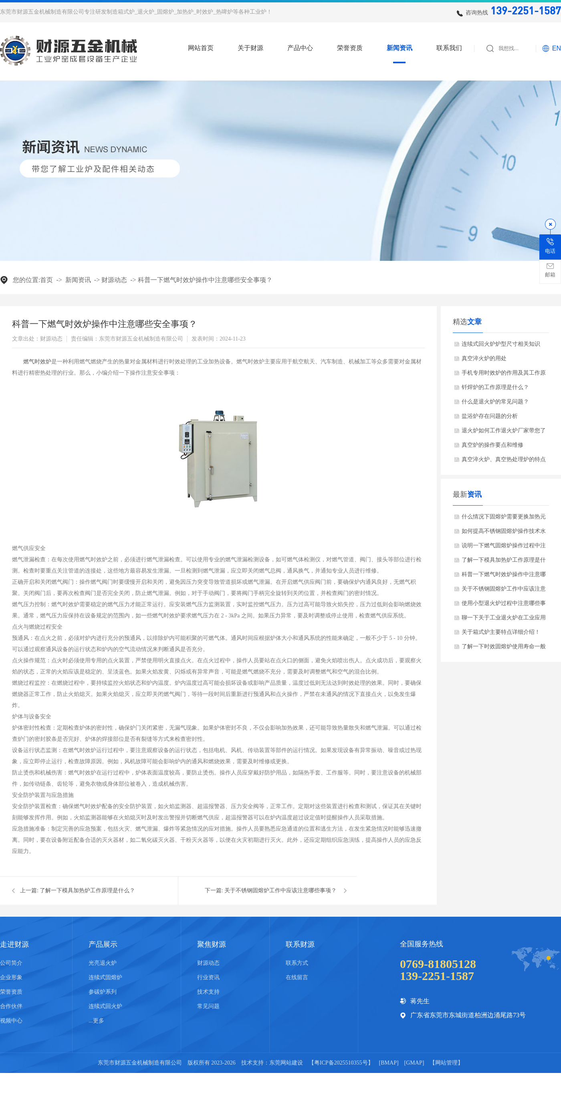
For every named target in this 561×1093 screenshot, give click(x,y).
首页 (46, 279)
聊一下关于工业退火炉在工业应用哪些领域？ (504, 620)
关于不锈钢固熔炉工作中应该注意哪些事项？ (280, 890)
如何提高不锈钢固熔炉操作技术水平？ (504, 533)
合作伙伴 (11, 1006)
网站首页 (201, 48)
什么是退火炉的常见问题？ (495, 402)
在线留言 (297, 977)
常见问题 (208, 1006)
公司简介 (11, 963)
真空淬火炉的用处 (484, 358)
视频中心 (11, 1021)
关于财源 (250, 48)
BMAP (389, 1063)
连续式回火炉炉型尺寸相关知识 (501, 344)
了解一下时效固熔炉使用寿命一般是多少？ (504, 648)
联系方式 (297, 963)
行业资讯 (208, 977)
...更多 (96, 1021)
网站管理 (446, 1063)
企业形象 (11, 977)
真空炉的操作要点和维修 (492, 445)
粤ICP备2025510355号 (341, 1063)
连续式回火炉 (105, 1006)
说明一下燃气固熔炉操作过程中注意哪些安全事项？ (504, 547)
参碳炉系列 (103, 992)
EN (556, 48)
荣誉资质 (350, 48)
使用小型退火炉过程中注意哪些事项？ (504, 605)
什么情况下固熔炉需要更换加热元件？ (504, 519)
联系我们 (449, 48)
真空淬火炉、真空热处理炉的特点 (504, 459)
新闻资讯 (399, 48)
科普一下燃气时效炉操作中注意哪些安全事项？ (205, 279)
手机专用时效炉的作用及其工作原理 (504, 375)
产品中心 (300, 48)
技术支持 (208, 992)
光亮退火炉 (103, 963)
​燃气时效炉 (37, 362)
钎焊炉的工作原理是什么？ (495, 387)
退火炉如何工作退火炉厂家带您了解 (504, 433)
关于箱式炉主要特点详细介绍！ (501, 632)
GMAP (414, 1063)
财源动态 (114, 279)
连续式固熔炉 (105, 977)
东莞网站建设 (286, 1063)
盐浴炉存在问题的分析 (490, 416)
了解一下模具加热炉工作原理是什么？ (87, 890)
